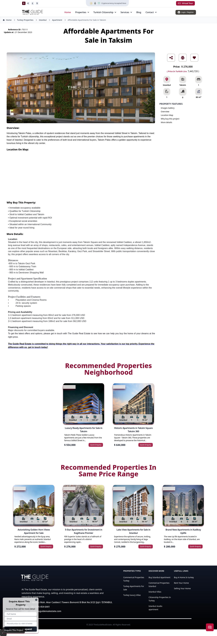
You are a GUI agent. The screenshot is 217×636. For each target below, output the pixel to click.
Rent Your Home (181, 583)
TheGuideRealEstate (102, 624)
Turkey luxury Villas (132, 595)
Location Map (167, 115)
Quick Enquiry (95, 445)
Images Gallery (168, 108)
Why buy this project (170, 118)
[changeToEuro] (28, 3)
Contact (151, 12)
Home (67, 12)
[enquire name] (20, 614)
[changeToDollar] (24, 3)
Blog (138, 12)
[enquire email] (20, 619)
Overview (165, 111)
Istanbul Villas (155, 591)
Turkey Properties (25, 20)
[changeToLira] (37, 3)
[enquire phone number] (20, 623)
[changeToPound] (33, 3)
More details (166, 122)
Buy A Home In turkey (184, 577)
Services (126, 12)
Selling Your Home (182, 588)
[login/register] (185, 12)
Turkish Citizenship (104, 12)
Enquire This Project (13, 630)
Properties (82, 12)
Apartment (57, 20)
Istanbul (42, 20)
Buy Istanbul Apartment (159, 577)
